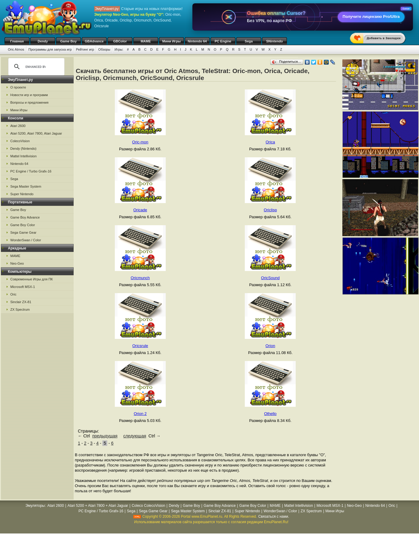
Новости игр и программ (29, 95)
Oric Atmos (16, 49)
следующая (134, 435)
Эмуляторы (35, 505)
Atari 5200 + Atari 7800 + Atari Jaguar (98, 505)
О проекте (18, 87)
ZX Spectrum (20, 309)
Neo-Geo (17, 263)
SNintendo (274, 41)
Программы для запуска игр (50, 49)
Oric (13, 294)
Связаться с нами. (273, 516)
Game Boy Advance (25, 217)
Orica (270, 142)
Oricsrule (140, 345)
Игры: (119, 49)
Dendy (43, 41)
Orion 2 (140, 413)
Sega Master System (25, 186)
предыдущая (104, 435)
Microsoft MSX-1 (22, 287)
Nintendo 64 (197, 41)
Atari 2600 (17, 126)
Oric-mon (140, 142)
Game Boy (68, 41)
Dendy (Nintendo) (23, 148)
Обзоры (104, 49)
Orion (270, 345)
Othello (270, 413)
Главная (17, 41)
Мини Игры (171, 41)
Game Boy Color (22, 225)
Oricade (140, 210)
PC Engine (222, 41)
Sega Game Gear (23, 232)
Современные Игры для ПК (31, 279)
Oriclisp (270, 210)
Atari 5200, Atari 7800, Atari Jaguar (36, 133)
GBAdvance (94, 41)
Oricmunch (140, 278)
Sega (249, 41)
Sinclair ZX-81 (20, 302)
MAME (146, 41)
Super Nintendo (21, 194)
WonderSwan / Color (25, 240)
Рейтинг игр (85, 49)
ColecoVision (20, 141)
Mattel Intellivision (23, 156)
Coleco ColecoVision (148, 505)
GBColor (120, 41)
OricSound (270, 278)
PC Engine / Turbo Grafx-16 (31, 171)
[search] (35, 66)
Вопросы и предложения (29, 102)
